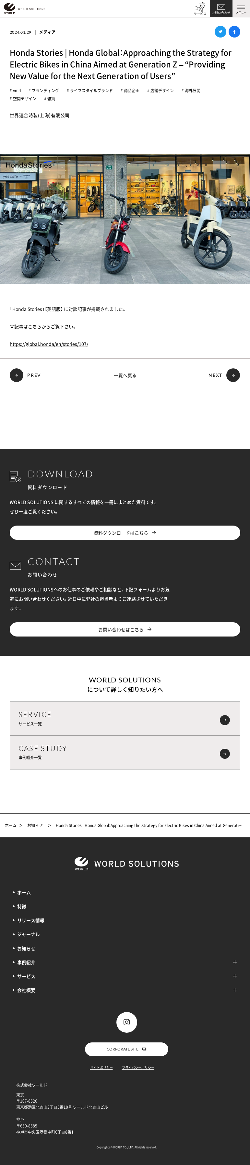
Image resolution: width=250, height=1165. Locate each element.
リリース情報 (30, 920)
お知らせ (35, 825)
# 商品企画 (130, 90)
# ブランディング (44, 90)
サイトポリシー (101, 1067)
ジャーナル (28, 934)
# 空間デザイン (23, 99)
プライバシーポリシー (138, 1067)
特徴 (21, 906)
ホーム (11, 825)
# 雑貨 (49, 99)
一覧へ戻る (125, 375)
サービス (200, 14)
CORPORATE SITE (126, 1049)
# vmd (15, 90)
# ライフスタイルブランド (90, 90)
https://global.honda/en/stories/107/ (49, 344)
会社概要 (127, 990)
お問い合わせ (221, 13)
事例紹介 (127, 962)
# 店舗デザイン (160, 90)
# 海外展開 (191, 90)
